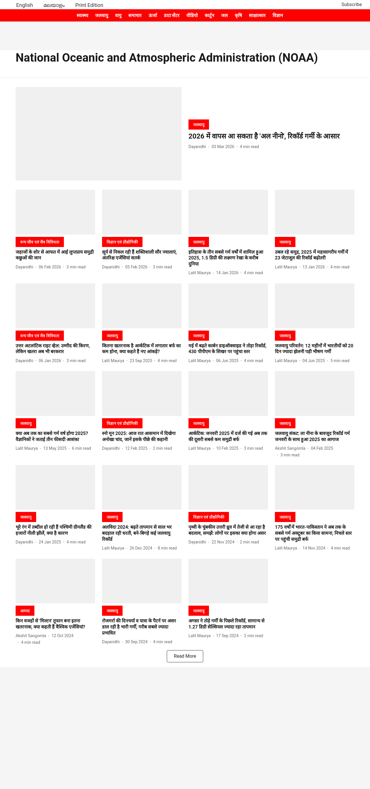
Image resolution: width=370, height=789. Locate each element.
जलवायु (101, 15)
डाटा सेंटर (172, 15)
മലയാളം (54, 5)
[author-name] (198, 147)
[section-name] (198, 124)
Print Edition (89, 5)
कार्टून (209, 15)
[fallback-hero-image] (99, 133)
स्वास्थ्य (82, 15)
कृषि (238, 15)
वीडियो (192, 15)
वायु (118, 15)
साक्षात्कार (257, 15)
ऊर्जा (153, 15)
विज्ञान (278, 15)
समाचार (135, 15)
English (24, 5)
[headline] (271, 136)
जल (224, 15)
